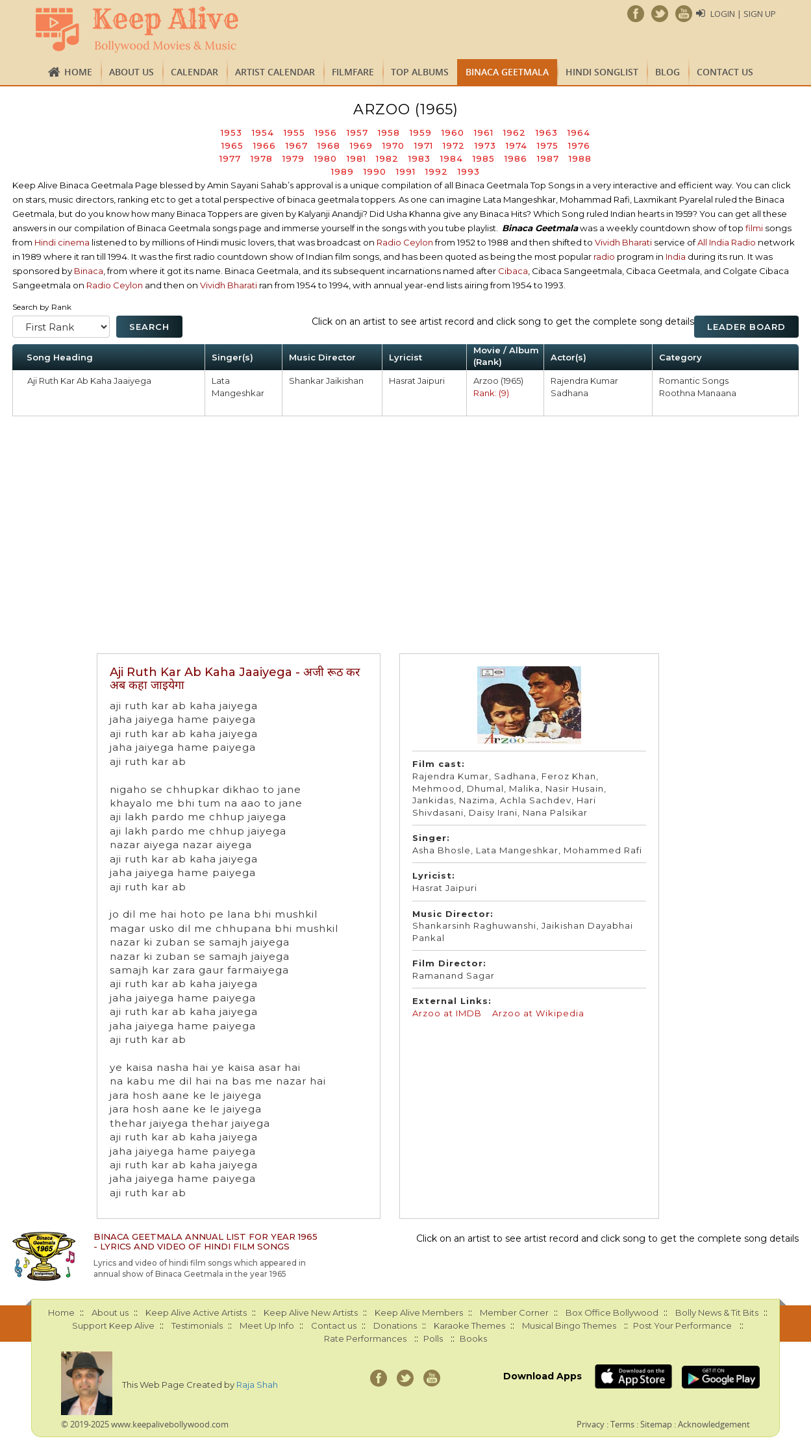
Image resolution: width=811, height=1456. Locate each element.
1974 (516, 145)
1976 (579, 145)
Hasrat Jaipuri (417, 380)
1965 (232, 145)
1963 (547, 132)
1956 (326, 132)
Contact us (725, 72)
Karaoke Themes (469, 1325)
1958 (389, 132)
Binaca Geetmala (507, 72)
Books (473, 1338)
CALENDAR (194, 72)
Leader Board (746, 326)
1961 (483, 132)
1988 (580, 158)
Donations (395, 1325)
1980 (325, 158)
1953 (231, 132)
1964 (579, 132)
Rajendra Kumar (584, 380)
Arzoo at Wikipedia (538, 1013)
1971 (423, 145)
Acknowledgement (714, 1424)
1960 (453, 132)
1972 (454, 145)
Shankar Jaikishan (326, 380)
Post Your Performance (682, 1325)
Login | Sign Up (743, 13)
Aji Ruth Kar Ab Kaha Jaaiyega (89, 380)
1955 (294, 132)
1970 (393, 145)
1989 (342, 171)
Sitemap (656, 1424)
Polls (433, 1338)
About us (131, 72)
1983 (419, 158)
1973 (485, 145)
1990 (375, 171)
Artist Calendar (275, 72)
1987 (548, 158)
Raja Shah (257, 1384)
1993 (469, 171)
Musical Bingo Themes (569, 1325)
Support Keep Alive (113, 1325)
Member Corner (514, 1312)
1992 (436, 171)
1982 (387, 158)
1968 (329, 145)
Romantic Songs (694, 380)
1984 (451, 158)
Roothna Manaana (697, 393)
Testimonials (197, 1325)
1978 (262, 158)
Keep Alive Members (419, 1312)
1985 (484, 158)
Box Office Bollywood (612, 1312)
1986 (516, 158)
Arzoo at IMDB (447, 1013)
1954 (263, 132)
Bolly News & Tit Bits (716, 1312)
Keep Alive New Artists (311, 1312)
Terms (622, 1424)
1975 (547, 145)
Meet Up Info (267, 1325)
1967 (297, 145)
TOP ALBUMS (420, 72)
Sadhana (569, 393)
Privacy (591, 1424)
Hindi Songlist (602, 72)
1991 (406, 171)
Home (78, 72)
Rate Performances (365, 1338)
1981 (356, 158)
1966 (264, 145)
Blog (667, 72)
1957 (357, 132)
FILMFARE (353, 72)
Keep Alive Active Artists (196, 1312)
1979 (293, 158)
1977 (230, 158)
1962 (514, 132)
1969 (361, 145)
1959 (421, 132)
